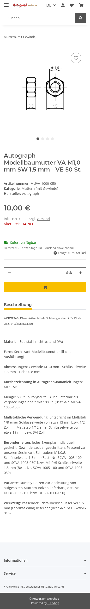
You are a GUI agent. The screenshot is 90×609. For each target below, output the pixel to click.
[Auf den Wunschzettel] (76, 58)
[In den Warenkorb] (45, 287)
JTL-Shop (53, 603)
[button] (63, 5)
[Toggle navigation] (6, 3)
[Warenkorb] (81, 5)
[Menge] (38, 273)
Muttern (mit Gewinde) (40, 188)
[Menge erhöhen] (80, 273)
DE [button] (48, 5)
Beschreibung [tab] (18, 304)
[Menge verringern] (9, 273)
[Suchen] (39, 18)
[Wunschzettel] (71, 5)
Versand (43, 218)
